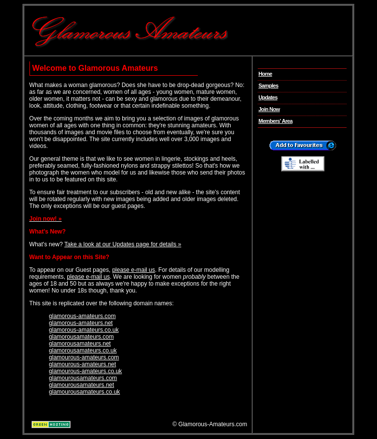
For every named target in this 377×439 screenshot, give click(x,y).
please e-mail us (133, 269)
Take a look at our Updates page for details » (122, 244)
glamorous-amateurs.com (82, 316)
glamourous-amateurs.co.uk (85, 371)
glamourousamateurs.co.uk (84, 391)
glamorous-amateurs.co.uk (84, 329)
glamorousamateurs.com (81, 336)
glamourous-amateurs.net (82, 364)
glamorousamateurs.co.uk (83, 350)
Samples (268, 85)
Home (265, 74)
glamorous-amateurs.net (81, 323)
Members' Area (275, 121)
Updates (267, 97)
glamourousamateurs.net (81, 384)
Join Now (269, 109)
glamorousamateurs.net (80, 343)
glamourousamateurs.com (83, 378)
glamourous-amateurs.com (84, 357)
